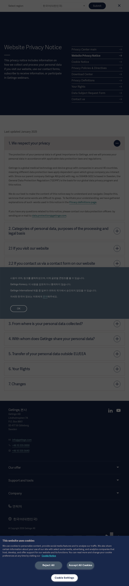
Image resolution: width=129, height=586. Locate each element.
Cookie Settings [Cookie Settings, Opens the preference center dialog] (64, 577)
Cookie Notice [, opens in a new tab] (49, 555)
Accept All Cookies (80, 565)
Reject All (48, 565)
